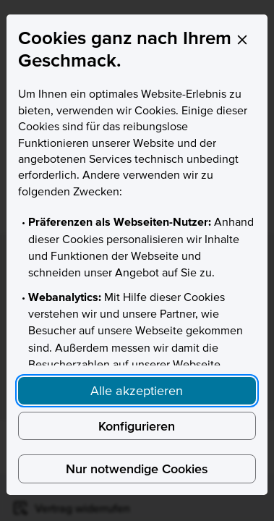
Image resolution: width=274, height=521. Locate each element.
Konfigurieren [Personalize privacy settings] (136, 425)
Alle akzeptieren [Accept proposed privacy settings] (136, 390)
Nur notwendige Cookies (137, 468)
